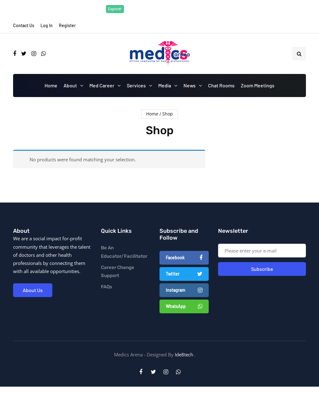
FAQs (106, 287)
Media (164, 85)
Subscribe (262, 269)
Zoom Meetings (257, 85)
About (70, 85)
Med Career (101, 85)
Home (51, 85)
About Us (33, 290)
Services (136, 85)
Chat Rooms (221, 85)
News (189, 85)
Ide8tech (184, 354)
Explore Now (202, 9)
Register (67, 25)
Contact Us (23, 25)
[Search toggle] (299, 54)
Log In (46, 25)
